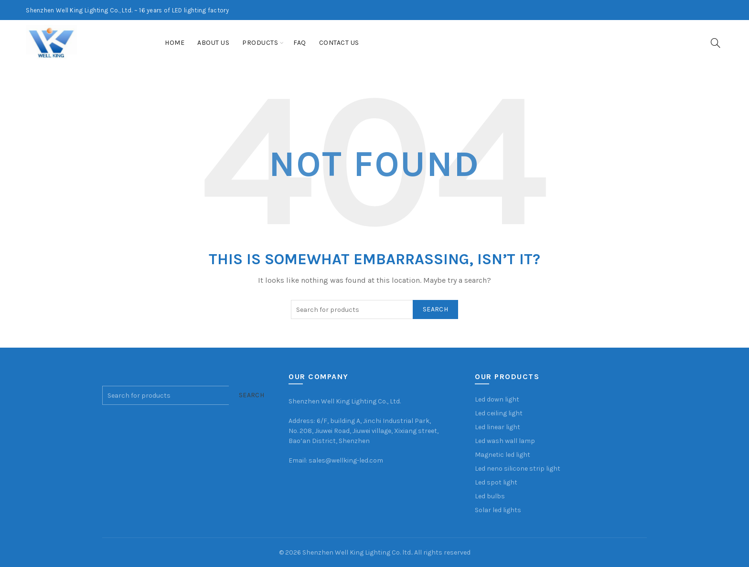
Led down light (497, 399)
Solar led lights (498, 510)
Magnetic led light (502, 455)
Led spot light (496, 482)
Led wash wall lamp (505, 441)
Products (260, 43)
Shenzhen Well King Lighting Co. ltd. (357, 552)
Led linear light (497, 427)
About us (213, 43)
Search (435, 309)
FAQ (299, 43)
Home (174, 43)
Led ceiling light (499, 413)
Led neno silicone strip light (517, 468)
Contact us (339, 43)
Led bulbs (490, 496)
